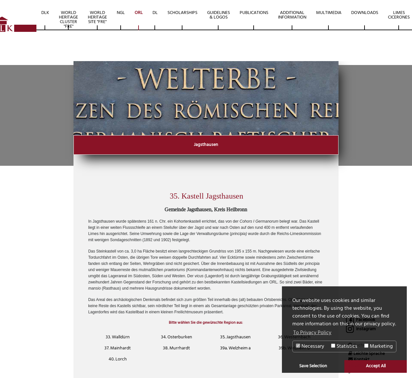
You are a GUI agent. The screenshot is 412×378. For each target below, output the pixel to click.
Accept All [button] (376, 366)
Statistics (344, 346)
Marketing (378, 346)
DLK (45, 13)
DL (155, 13)
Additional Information (292, 15)
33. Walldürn (118, 337)
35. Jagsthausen (235, 337)
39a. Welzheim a (235, 348)
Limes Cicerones (399, 15)
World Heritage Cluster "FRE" (68, 19)
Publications (254, 13)
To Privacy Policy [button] (312, 333)
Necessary (310, 346)
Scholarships (182, 13)
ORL (139, 13)
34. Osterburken (176, 337)
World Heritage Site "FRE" (97, 17)
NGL (121, 13)
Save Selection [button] (313, 366)
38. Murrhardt (176, 348)
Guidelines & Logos (218, 15)
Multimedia (328, 13)
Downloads (364, 13)
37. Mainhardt (117, 348)
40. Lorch (118, 359)
